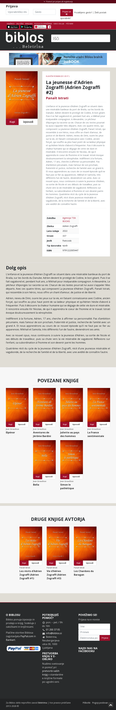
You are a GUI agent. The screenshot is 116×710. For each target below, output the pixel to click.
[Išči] (80, 38)
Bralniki (29, 23)
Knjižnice (10, 23)
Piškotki (86, 702)
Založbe (20, 23)
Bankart (10, 640)
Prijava (105, 637)
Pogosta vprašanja (43, 23)
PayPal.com (26, 636)
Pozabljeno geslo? (83, 12)
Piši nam (69, 23)
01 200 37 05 (53, 629)
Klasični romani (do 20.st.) (57, 76)
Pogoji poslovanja (101, 702)
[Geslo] (44, 12)
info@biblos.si (54, 633)
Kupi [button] (12, 122)
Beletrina (42, 702)
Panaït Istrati (57, 98)
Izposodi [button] (28, 122)
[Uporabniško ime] (17, 12)
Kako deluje (59, 23)
